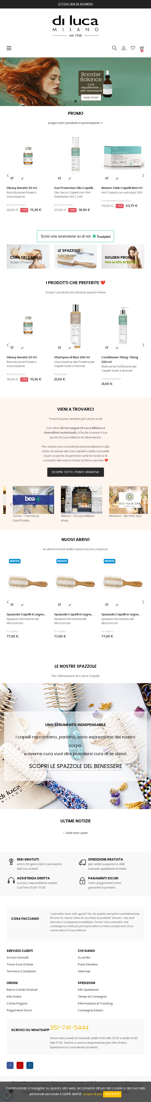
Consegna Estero (90, 1010)
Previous (11, 504)
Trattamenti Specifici (116, 201)
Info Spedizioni (88, 989)
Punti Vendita (88, 964)
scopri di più (92, 1094)
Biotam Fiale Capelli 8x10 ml (121, 188)
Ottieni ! (75, 4)
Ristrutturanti (16, 205)
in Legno (12, 631)
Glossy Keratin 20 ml (22, 188)
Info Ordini (14, 996)
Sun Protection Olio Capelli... (74, 188)
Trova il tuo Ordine (20, 964)
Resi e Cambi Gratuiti (22, 989)
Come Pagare (17, 1003)
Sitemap (84, 971)
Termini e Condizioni (21, 971)
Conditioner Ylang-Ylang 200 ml (119, 360)
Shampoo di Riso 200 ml (72, 357)
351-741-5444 (69, 1028)
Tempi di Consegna (92, 996)
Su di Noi (84, 957)
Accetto (112, 1094)
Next (139, 504)
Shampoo (60, 374)
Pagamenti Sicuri (19, 1010)
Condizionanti (111, 379)
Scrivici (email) (18, 957)
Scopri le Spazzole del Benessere (75, 766)
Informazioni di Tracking (95, 1003)
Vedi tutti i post (75, 833)
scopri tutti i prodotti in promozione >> (75, 123)
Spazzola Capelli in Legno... (26, 614)
